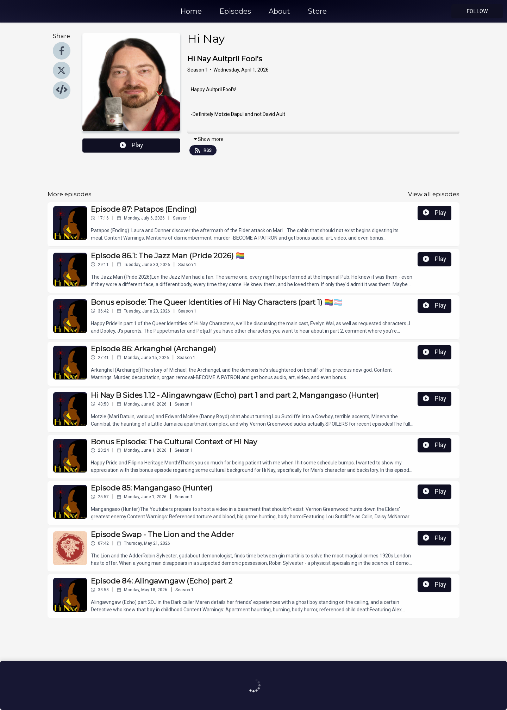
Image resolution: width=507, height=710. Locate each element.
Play (131, 145)
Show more (208, 139)
